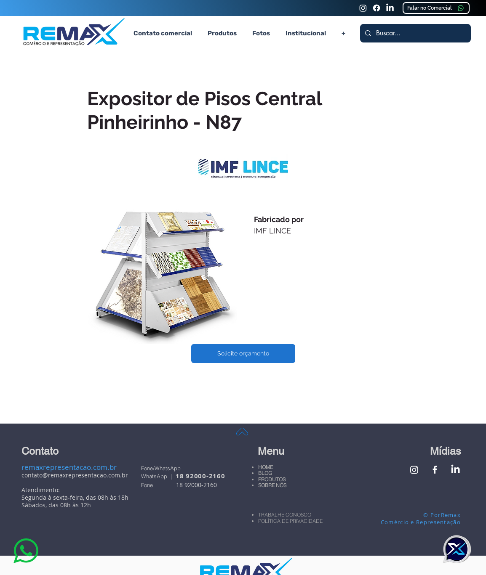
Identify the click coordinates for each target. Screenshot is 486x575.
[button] (222, 33)
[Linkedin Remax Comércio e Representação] (390, 8)
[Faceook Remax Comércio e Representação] (376, 8)
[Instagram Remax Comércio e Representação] (363, 8)
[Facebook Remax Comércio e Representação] (435, 469)
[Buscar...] (414, 33)
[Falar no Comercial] (436, 8)
